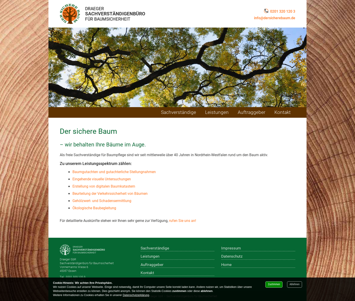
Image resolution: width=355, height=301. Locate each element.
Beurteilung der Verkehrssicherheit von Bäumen (110, 193)
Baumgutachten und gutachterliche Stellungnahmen (114, 171)
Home (226, 264)
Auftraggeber (251, 112)
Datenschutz (231, 256)
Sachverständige (178, 112)
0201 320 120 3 (279, 11)
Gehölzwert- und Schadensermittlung (101, 200)
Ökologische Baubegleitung (94, 207)
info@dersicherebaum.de (274, 17)
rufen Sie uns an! (182, 220)
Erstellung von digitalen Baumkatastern (103, 186)
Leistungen (217, 112)
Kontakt (282, 112)
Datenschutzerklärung (136, 295)
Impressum (231, 248)
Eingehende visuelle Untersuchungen (101, 178)
